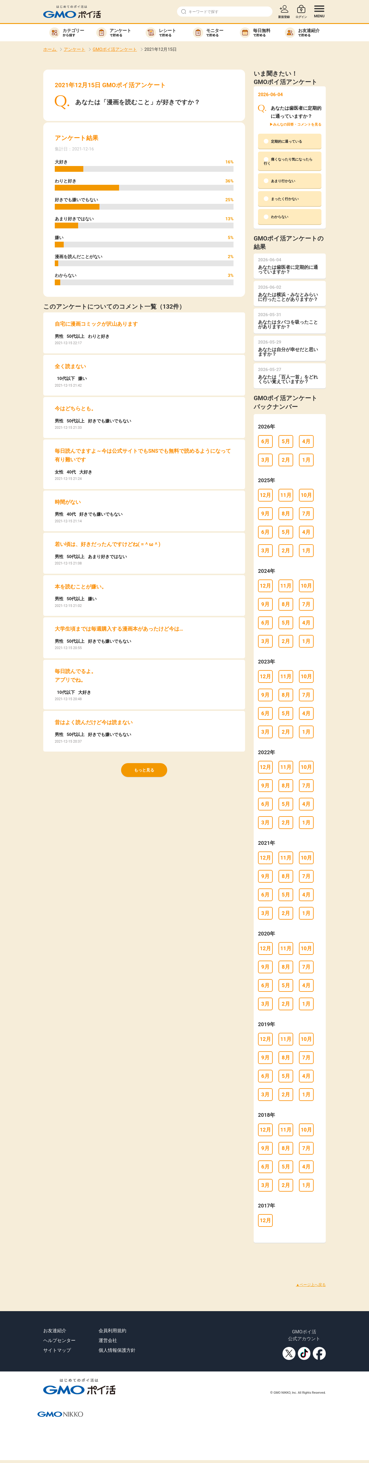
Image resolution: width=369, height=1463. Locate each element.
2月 (286, 460)
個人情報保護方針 (117, 1350)
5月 (286, 441)
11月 (285, 495)
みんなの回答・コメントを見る (297, 124)
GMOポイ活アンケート (115, 49)
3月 (265, 460)
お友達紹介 (54, 1330)
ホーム (50, 49)
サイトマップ (57, 1350)
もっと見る (144, 770)
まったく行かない (281, 198)
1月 (306, 460)
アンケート (74, 49)
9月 (265, 513)
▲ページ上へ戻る (311, 1285)
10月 (306, 495)
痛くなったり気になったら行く (288, 161)
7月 (306, 513)
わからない (276, 217)
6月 (265, 441)
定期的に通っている (283, 141)
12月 (265, 495)
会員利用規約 (112, 1330)
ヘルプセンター (59, 1340)
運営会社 (108, 1340)
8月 (286, 513)
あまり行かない (279, 180)
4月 (306, 441)
